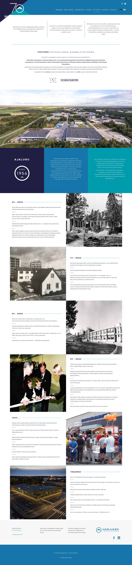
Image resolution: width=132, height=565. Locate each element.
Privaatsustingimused (60, 553)
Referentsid (79, 10)
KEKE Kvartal (69, 10)
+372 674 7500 (16, 530)
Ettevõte (96, 10)
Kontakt (113, 10)
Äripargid (59, 10)
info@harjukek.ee (17, 534)
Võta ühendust (73, 553)
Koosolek (105, 10)
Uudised (88, 10)
